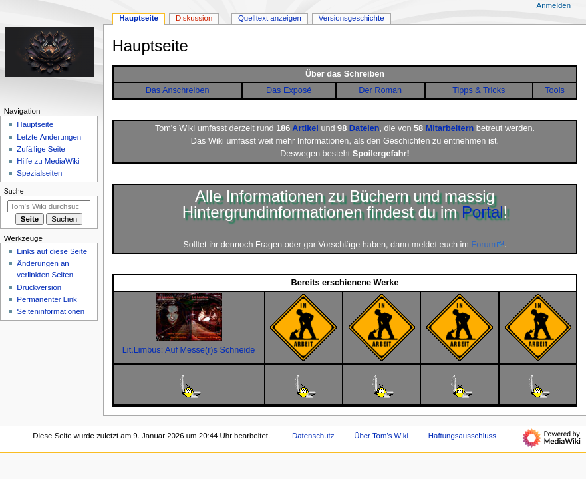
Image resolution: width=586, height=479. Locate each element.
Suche (14, 191)
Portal (483, 212)
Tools (555, 90)
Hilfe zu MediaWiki (48, 161)
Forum (483, 244)
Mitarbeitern (450, 128)
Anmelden (554, 5)
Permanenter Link (46, 299)
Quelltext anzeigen (269, 18)
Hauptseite (138, 18)
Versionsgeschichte (351, 18)
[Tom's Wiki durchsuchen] (48, 206)
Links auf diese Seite (52, 251)
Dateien (364, 128)
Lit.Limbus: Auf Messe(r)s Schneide (188, 350)
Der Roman (380, 90)
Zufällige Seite (41, 149)
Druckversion (39, 287)
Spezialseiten (39, 173)
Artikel (305, 128)
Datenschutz (313, 436)
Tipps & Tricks (478, 90)
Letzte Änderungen (49, 137)
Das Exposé (288, 90)
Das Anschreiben (178, 90)
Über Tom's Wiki (381, 436)
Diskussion (194, 18)
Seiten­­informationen (50, 311)
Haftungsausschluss (462, 436)
